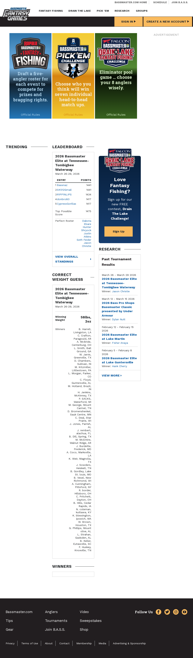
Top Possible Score (63, 213)
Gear (9, 629)
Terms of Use (29, 643)
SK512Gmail (64, 189)
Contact (64, 643)
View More (111, 375)
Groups (142, 10)
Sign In (128, 21)
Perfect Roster (64, 220)
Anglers (51, 612)
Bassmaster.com (19, 612)
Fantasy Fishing (51, 10)
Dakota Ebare (86, 222)
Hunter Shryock (86, 228)
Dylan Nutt (118, 319)
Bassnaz (62, 185)
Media (102, 643)
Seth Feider (84, 239)
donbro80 (63, 199)
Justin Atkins (87, 235)
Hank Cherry (119, 366)
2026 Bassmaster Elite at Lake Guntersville (119, 360)
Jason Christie (86, 244)
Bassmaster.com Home (131, 2)
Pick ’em (103, 10)
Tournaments (56, 621)
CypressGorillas (66, 203)
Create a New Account (167, 21)
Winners (60, 329)
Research (122, 10)
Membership (84, 643)
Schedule (160, 2)
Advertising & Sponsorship (129, 643)
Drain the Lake (79, 10)
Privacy (10, 643)
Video (84, 612)
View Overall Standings (66, 259)
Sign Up (118, 231)
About (49, 643)
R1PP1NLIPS (64, 194)
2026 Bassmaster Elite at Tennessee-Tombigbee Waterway (119, 283)
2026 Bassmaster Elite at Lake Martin (119, 337)
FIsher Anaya (120, 342)
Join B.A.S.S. (180, 2)
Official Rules (30, 114)
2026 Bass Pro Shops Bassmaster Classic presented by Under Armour (118, 309)
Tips (9, 621)
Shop (84, 629)
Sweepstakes (91, 621)
